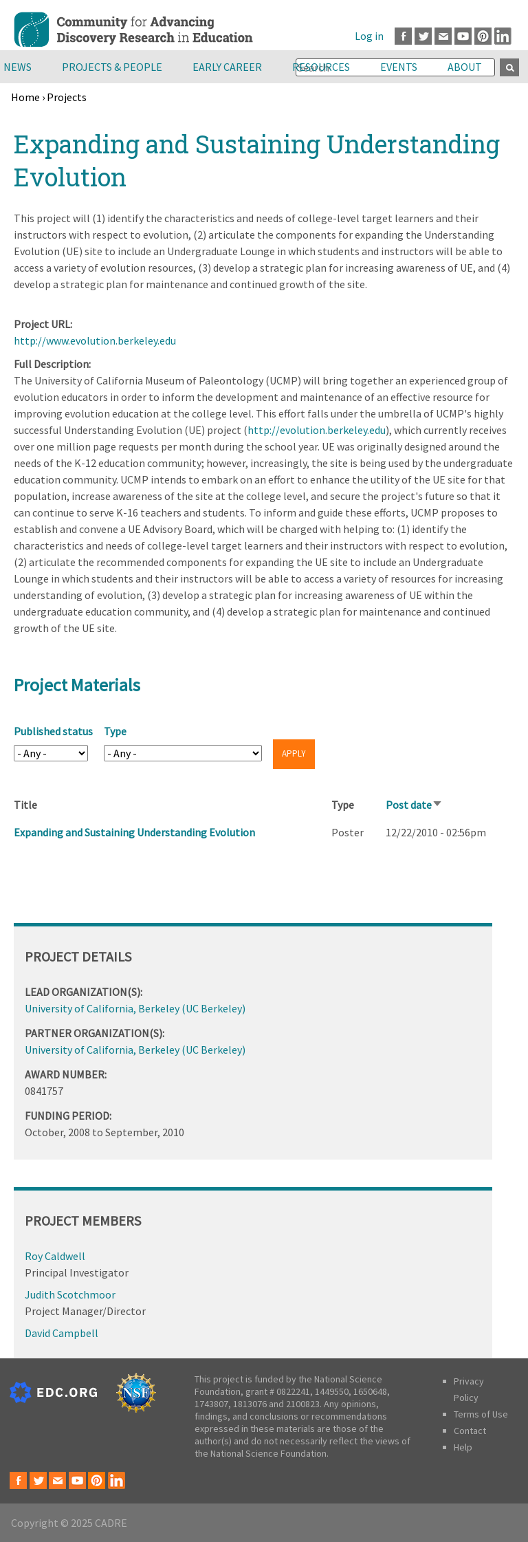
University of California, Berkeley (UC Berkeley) (135, 1008)
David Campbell (61, 1333)
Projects (67, 97)
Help (463, 1447)
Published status (53, 731)
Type (115, 731)
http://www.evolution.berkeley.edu (95, 340)
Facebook (403, 36)
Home (25, 97)
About (465, 67)
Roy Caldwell (55, 1256)
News (17, 67)
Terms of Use (481, 1414)
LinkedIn (503, 36)
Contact (470, 1430)
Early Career (227, 67)
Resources (321, 67)
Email (443, 36)
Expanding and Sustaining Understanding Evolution (134, 832)
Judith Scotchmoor (70, 1294)
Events (398, 67)
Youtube (463, 36)
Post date (414, 805)
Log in (369, 36)
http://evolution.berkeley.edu (317, 430)
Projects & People (112, 67)
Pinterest (483, 36)
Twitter (423, 36)
